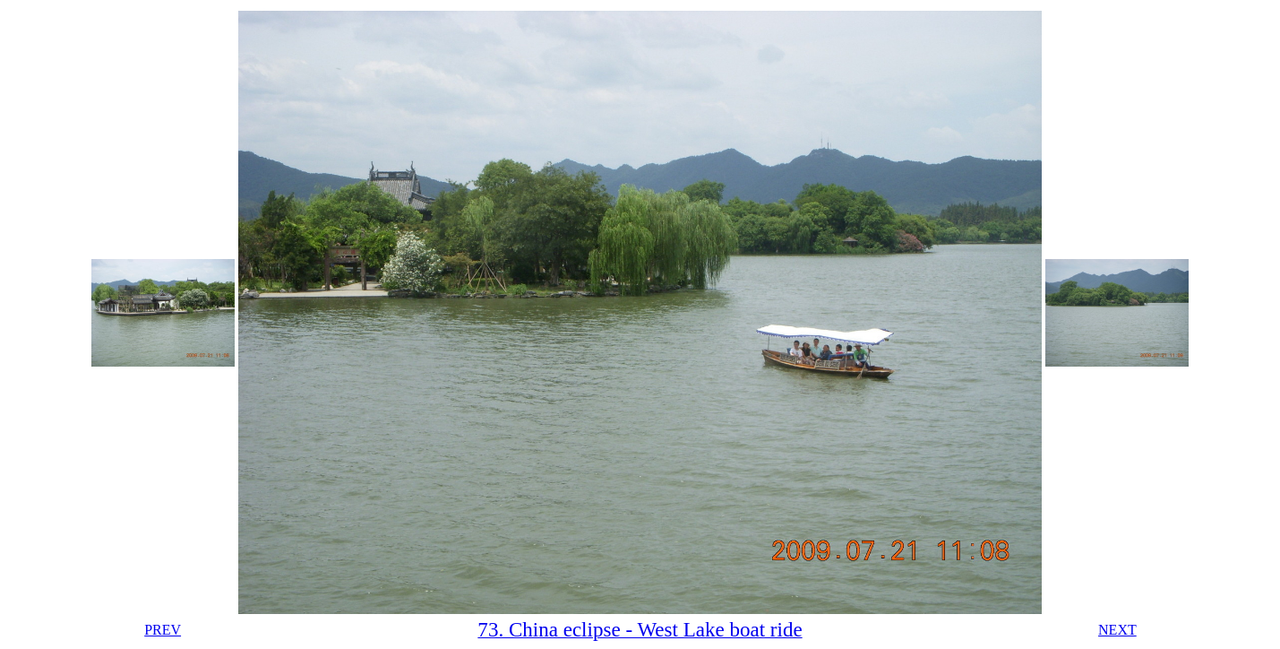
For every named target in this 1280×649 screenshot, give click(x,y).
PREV (162, 629)
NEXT (1117, 629)
